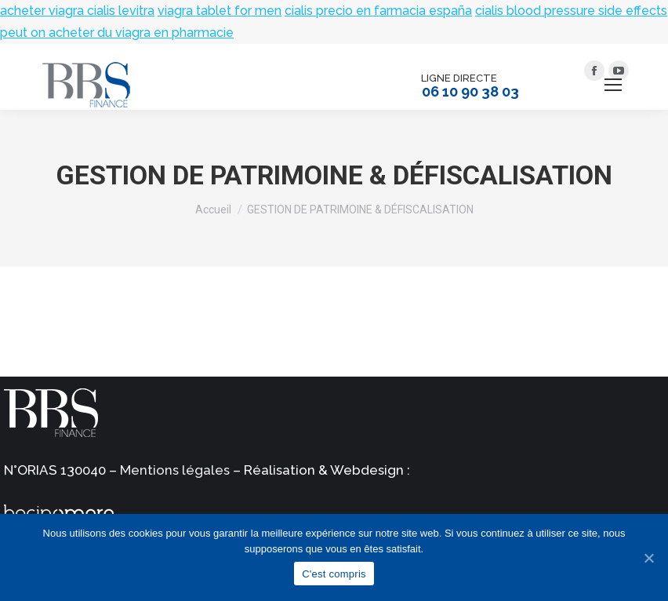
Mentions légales (175, 470)
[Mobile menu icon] (613, 84)
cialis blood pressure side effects (571, 10)
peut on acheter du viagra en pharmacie (117, 32)
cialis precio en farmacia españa (378, 10)
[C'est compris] (648, 558)
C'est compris (334, 574)
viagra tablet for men (219, 10)
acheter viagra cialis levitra (77, 10)
